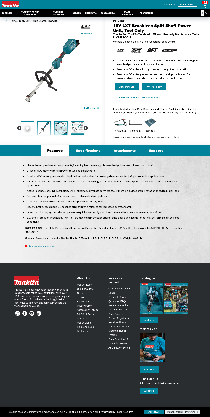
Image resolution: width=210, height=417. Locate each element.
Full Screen (91, 107)
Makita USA (83, 318)
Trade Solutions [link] (127, 13)
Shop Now (149, 369)
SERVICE (169, 4)
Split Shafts (39, 20)
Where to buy (154, 86)
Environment (83, 301)
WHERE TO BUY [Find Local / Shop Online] (187, 4)
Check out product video (42, 245)
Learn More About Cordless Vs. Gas (139, 97)
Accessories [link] (108, 13)
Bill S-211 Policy (85, 314)
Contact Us (83, 297)
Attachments (126, 86)
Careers (81, 293)
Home (13, 20)
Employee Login (85, 327)
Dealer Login (83, 331)
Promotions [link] (146, 13)
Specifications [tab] (88, 151)
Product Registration (119, 318)
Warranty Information (119, 326)
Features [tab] (55, 151)
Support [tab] (156, 151)
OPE (28, 20)
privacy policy (107, 412)
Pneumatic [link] (91, 13)
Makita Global (84, 322)
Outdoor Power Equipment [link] (30, 13)
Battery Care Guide (118, 305)
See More (149, 319)
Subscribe (149, 390)
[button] (205, 4)
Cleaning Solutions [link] (58, 13)
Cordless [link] (7, 13)
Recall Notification (117, 322)
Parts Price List (116, 314)
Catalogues (148, 278)
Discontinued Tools (118, 309)
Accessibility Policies (87, 310)
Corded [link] (76, 13)
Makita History (84, 284)
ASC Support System (119, 347)
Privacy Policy (84, 305)
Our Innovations (85, 289)
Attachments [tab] (125, 151)
